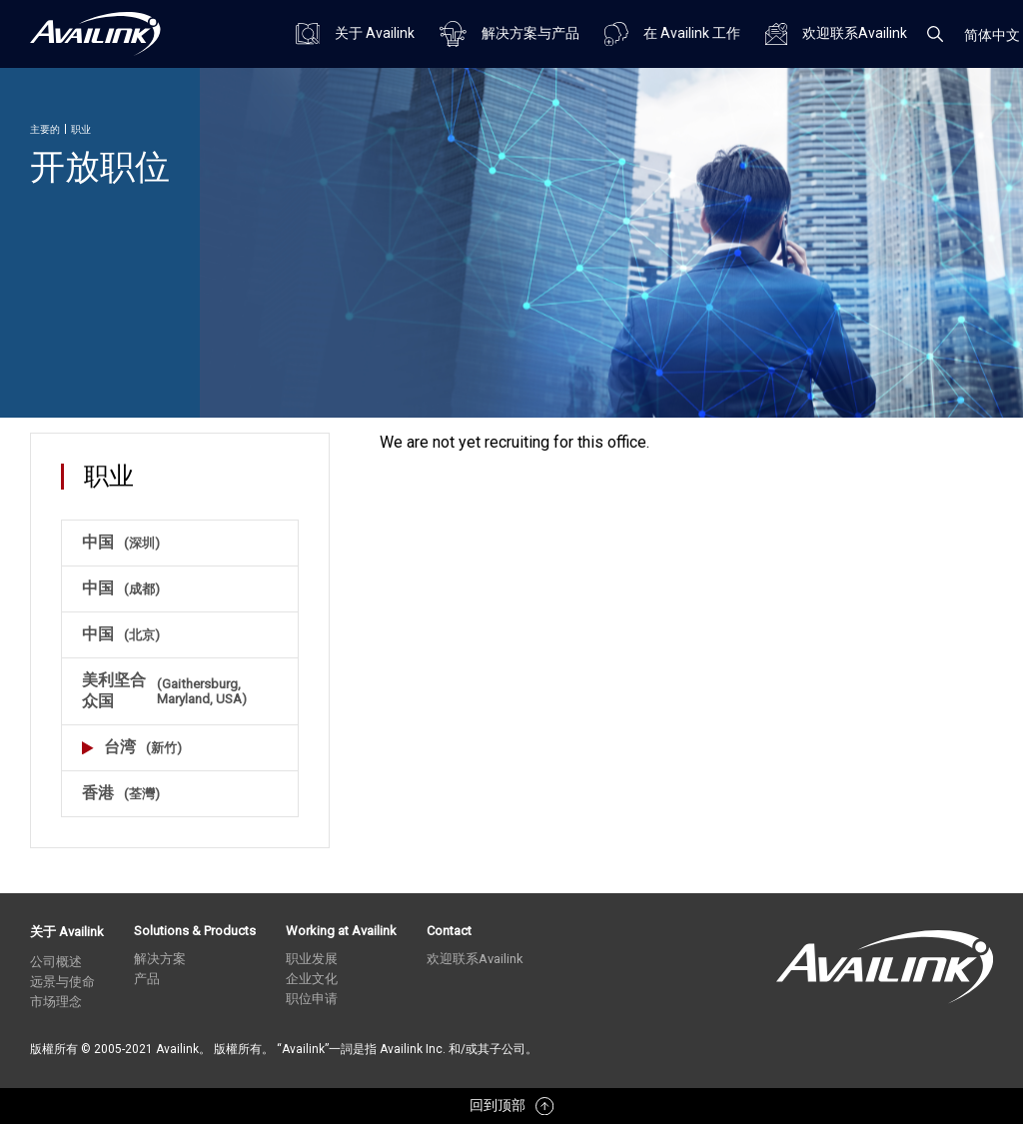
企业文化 (312, 978)
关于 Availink (355, 33)
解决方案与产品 (509, 34)
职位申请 (312, 998)
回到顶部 (511, 1106)
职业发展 (312, 958)
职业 (81, 129)
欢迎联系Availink (836, 34)
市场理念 (56, 1001)
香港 (121, 793)
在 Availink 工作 (672, 34)
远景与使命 (62, 981)
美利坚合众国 (180, 690)
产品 (147, 978)
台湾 (132, 747)
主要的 (45, 129)
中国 (121, 543)
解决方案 (160, 958)
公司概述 (56, 961)
